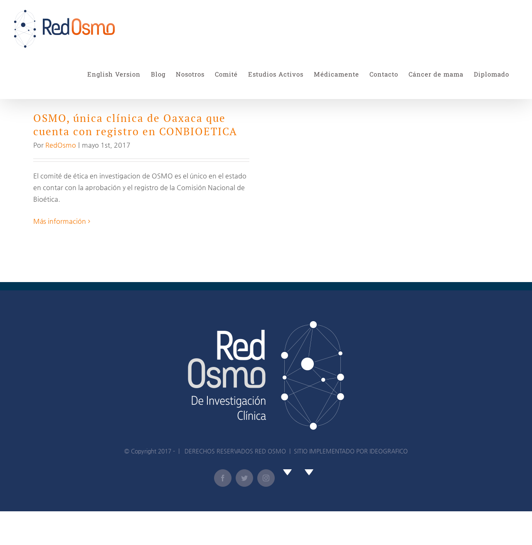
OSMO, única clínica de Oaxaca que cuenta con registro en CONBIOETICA (135, 124)
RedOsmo (60, 145)
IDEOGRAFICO (388, 451)
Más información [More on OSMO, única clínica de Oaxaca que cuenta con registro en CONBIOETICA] (59, 221)
